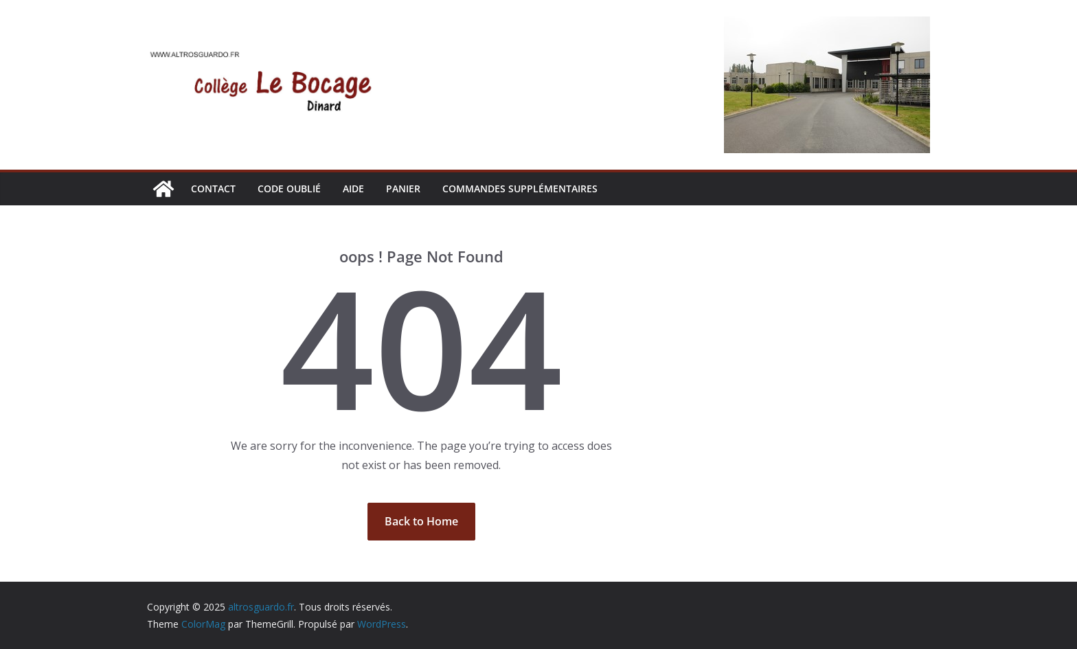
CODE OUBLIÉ (289, 188)
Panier (403, 188)
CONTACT (213, 188)
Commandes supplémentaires (520, 188)
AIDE (353, 188)
